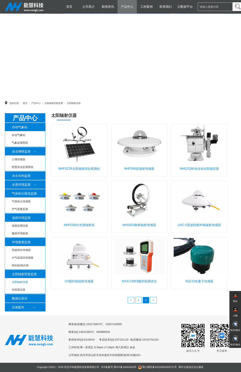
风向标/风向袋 (20, 265)
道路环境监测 (21, 217)
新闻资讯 (108, 6)
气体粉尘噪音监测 (24, 193)
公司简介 (88, 6)
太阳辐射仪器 (74, 103)
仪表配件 (18, 307)
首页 (69, 6)
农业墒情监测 (21, 151)
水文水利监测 (21, 175)
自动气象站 (19, 127)
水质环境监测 (21, 184)
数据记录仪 (19, 298)
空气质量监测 (20, 209)
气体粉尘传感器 (21, 201)
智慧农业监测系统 (22, 167)
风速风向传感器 (21, 249)
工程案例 (146, 6)
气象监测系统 (20, 142)
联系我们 (166, 6)
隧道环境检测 (20, 233)
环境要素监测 (21, 242)
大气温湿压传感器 (22, 257)
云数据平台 (185, 6)
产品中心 (127, 6)
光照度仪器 (18, 289)
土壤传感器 (18, 159)
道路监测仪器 (20, 225)
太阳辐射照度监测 (53, 103)
